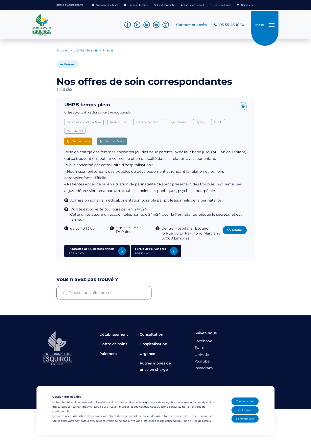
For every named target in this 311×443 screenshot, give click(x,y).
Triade (218, 123)
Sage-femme (178, 123)
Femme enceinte (147, 123)
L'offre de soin (85, 52)
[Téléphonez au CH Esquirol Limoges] (228, 26)
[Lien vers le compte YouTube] (155, 25)
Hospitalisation (153, 345)
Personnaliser (245, 418)
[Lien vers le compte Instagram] (164, 25)
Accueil (62, 52)
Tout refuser (245, 410)
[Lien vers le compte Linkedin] (145, 25)
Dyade (200, 123)
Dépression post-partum (84, 123)
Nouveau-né (118, 123)
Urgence (147, 355)
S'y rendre (234, 231)
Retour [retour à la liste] (69, 66)
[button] (105, 5)
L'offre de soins (113, 345)
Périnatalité (75, 132)
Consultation (151, 336)
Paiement (108, 355)
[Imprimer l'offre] (243, 107)
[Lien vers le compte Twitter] (136, 25)
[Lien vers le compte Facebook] (126, 25)
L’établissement (113, 336)
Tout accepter (245, 401)
